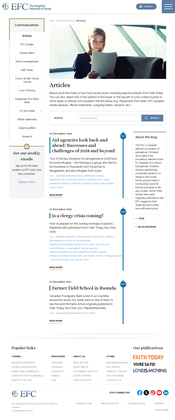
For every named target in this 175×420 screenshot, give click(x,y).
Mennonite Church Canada (92, 252)
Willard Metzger (80, 260)
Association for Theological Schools (94, 237)
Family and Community (25, 371)
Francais (57, 367)
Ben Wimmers (56, 241)
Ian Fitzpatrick (57, 248)
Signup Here (26, 182)
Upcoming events (117, 362)
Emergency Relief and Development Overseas (73, 180)
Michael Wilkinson (59, 256)
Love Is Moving (27, 90)
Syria (95, 184)
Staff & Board (82, 375)
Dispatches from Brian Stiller (27, 101)
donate (148, 7)
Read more (55, 195)
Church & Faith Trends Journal (27, 80)
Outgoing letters (27, 128)
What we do (80, 367)
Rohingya (87, 184)
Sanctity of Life (22, 380)
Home (52, 21)
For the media (27, 111)
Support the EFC (116, 371)
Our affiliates (82, 380)
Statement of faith (85, 371)
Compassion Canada (93, 176)
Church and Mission (24, 367)
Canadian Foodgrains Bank (69, 176)
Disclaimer (161, 410)
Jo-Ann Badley (73, 248)
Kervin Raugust (89, 248)
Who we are (80, 362)
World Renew (107, 184)
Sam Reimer (89, 256)
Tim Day (99, 256)
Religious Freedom (23, 362)
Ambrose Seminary (65, 237)
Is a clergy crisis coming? (78, 215)
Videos (55, 375)
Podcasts (57, 371)
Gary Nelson (102, 244)
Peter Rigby (76, 256)
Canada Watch (27, 53)
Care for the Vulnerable (27, 375)
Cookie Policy (136, 403)
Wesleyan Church (60, 260)
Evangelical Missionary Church (65, 244)
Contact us (113, 380)
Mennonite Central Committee (65, 184)
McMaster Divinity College (63, 252)
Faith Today (27, 70)
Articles (27, 35)
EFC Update (27, 44)
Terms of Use (84, 403)
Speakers (57, 362)
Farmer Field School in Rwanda (84, 288)
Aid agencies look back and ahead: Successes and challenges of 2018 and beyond (83, 145)
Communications (27, 25)
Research (27, 136)
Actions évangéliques (27, 61)
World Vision (56, 187)
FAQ (53, 380)
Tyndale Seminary (113, 256)
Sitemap (159, 403)
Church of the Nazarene (77, 241)
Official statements (27, 119)
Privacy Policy (110, 403)
